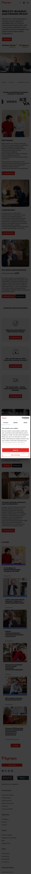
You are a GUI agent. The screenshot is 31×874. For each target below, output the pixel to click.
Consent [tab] (5, 422)
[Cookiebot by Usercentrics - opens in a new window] (22, 418)
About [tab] (25, 422)
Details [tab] (15, 422)
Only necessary (15, 455)
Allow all (15, 450)
